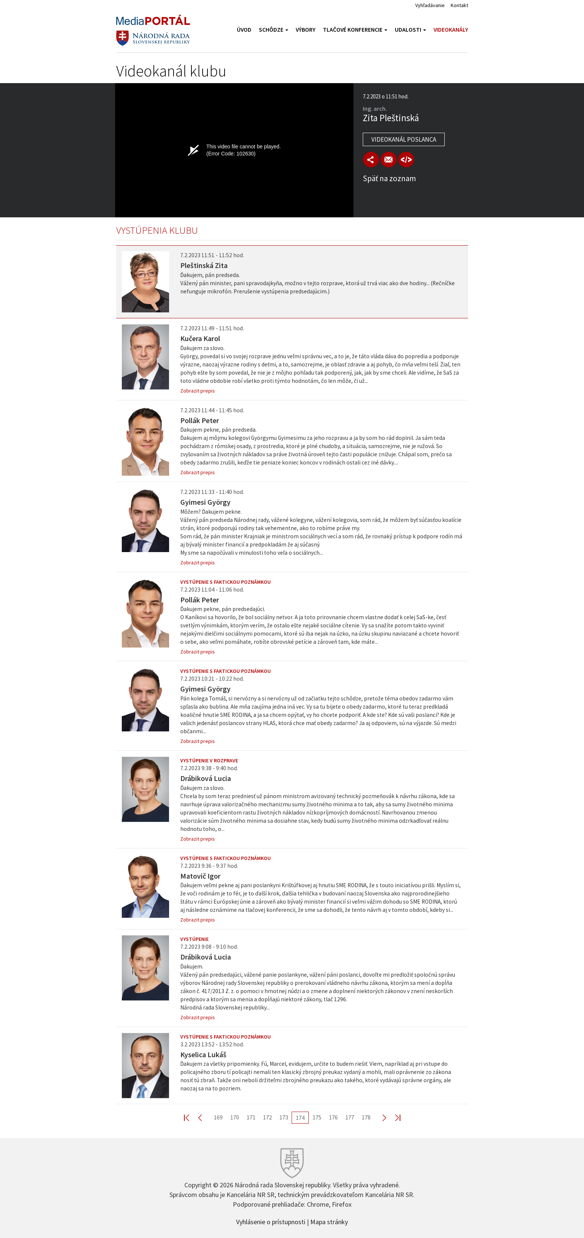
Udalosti (410, 29)
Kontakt (459, 5)
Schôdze (273, 29)
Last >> (393, 1117)
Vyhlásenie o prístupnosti (270, 1221)
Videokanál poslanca (403, 139)
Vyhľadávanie (430, 5)
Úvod (244, 29)
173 (283, 1117)
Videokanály (451, 29)
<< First (191, 1117)
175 (316, 1117)
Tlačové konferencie (355, 29)
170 (234, 1117)
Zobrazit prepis (197, 390)
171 (251, 1117)
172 (267, 1117)
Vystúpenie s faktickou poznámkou (225, 582)
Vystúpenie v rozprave (209, 760)
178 (366, 1117)
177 (349, 1117)
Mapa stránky (329, 1221)
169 (218, 1117)
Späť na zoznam (389, 178)
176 (333, 1117)
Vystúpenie (194, 939)
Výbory (305, 29)
